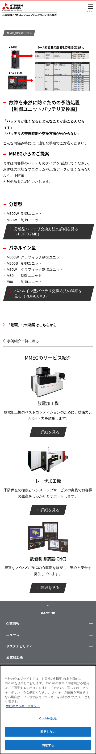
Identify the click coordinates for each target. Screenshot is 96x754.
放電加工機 (51, 657)
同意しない (48, 732)
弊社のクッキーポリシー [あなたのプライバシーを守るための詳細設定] (23, 706)
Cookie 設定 (48, 718)
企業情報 (51, 623)
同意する (48, 745)
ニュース (51, 635)
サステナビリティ (51, 646)
